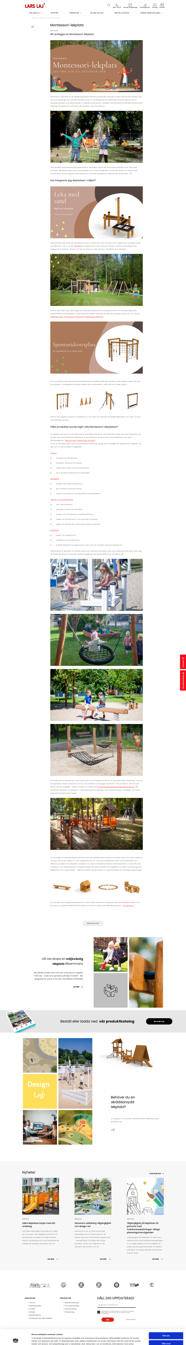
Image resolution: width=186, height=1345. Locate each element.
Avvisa (166, 1337)
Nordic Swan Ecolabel (150, 13)
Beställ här (159, 1021)
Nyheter (54, 13)
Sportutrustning (70, 1309)
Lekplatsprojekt (35, 1306)
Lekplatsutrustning (72, 1302)
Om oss (32, 1302)
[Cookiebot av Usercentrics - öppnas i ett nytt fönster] (15, 1340)
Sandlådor (54, 479)
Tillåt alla (166, 1321)
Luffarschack (82, 440)
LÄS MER (76, 987)
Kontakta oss (93, 923)
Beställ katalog (122, 13)
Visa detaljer (130, 1340)
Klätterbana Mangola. (94, 317)
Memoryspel (71, 440)
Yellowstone (69, 317)
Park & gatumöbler (72, 1306)
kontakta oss (128, 906)
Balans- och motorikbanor (62, 499)
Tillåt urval (166, 1329)
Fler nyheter (155, 1174)
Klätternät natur (56, 317)
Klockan (91, 440)
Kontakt (183, 663)
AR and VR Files (96, 13)
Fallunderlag (69, 1312)
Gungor (53, 453)
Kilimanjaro (80, 317)
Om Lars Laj (34, 13)
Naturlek (77, 246)
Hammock (54, 530)
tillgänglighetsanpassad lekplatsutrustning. (116, 787)
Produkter (74, 13)
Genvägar (30, 1298)
